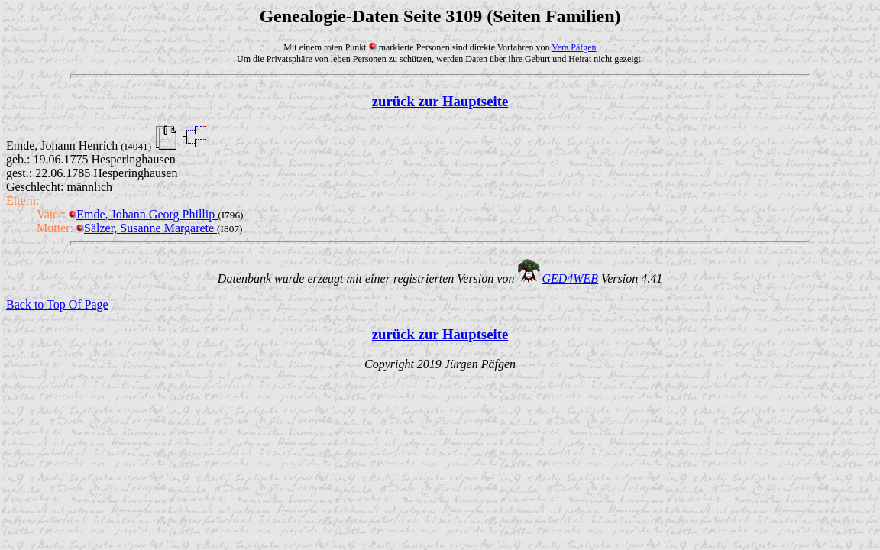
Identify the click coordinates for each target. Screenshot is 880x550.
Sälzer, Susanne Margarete (146, 228)
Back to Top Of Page (57, 304)
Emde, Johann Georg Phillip (143, 214)
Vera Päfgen (574, 47)
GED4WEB (570, 278)
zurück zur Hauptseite (440, 101)
